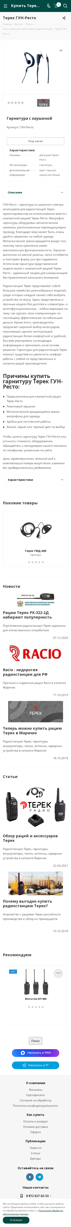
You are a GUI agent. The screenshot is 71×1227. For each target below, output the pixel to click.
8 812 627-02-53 (37, 1196)
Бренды (35, 1158)
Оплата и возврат (35, 1121)
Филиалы (35, 1090)
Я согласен (16, 1220)
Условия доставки (35, 1127)
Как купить (35, 1115)
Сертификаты (35, 1095)
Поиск (35, 1041)
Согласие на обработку (35, 1100)
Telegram (39, 1177)
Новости (35, 1148)
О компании (35, 1083)
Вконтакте (30, 1177)
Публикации (35, 1141)
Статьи (35, 1153)
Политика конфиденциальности (35, 1105)
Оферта (35, 1132)
